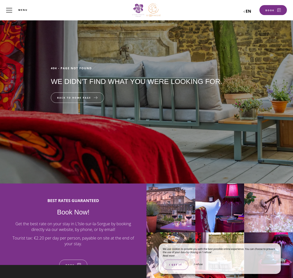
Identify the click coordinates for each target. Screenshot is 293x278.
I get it (175, 264)
